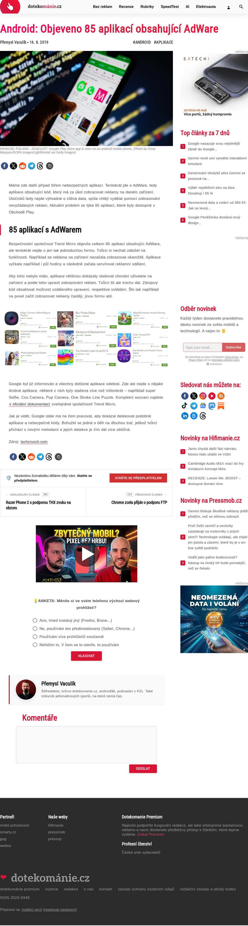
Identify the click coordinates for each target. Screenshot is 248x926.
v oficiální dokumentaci (29, 404)
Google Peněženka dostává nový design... (214, 220)
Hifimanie (56, 826)
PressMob (56, 833)
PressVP (55, 839)
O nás (89, 890)
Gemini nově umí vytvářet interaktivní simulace (217, 161)
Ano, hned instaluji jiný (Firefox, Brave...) (75, 621)
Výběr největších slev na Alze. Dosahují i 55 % (212, 190)
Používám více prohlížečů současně (71, 637)
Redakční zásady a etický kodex (208, 890)
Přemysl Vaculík (13, 42)
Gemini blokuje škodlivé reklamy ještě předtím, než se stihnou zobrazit (218, 514)
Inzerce (51, 890)
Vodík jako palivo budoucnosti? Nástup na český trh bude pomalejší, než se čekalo (217, 562)
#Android (142, 42)
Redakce (71, 890)
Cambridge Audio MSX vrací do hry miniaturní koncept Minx (216, 466)
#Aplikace (163, 42)
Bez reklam (102, 7)
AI (187, 7)
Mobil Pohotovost (14, 826)
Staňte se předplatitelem (138, 478)
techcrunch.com (34, 442)
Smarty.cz (8, 833)
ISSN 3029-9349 (15, 898)
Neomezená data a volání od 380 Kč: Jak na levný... (217, 205)
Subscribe (233, 347)
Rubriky (147, 7)
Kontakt (105, 890)
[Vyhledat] (241, 7)
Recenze (126, 7)
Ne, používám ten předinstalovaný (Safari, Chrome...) (87, 629)
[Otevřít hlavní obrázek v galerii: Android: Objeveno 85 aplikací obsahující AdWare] (86, 98)
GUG (3, 839)
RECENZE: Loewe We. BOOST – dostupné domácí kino (214, 481)
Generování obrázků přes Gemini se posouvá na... (216, 176)
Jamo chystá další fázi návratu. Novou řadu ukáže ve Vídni (212, 451)
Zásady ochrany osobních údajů (146, 890)
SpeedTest (170, 7)
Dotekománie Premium (20, 890)
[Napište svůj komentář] (86, 745)
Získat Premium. (151, 835)
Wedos (5, 846)
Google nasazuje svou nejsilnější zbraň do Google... (214, 146)
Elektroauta (206, 7)
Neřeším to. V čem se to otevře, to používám (79, 645)
